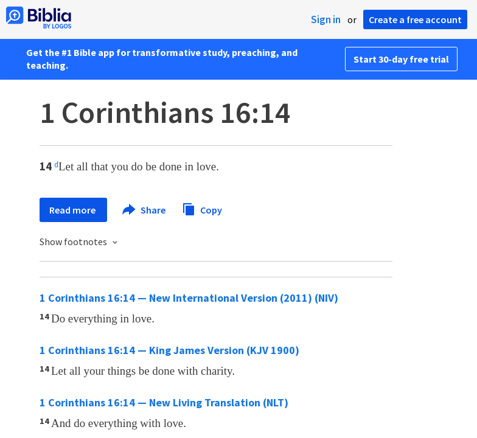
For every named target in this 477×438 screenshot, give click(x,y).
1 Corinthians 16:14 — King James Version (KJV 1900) (169, 350)
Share (144, 210)
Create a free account (415, 19)
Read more (73, 210)
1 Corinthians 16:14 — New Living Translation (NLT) (164, 402)
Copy (202, 208)
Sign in (326, 19)
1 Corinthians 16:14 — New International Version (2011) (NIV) (189, 298)
